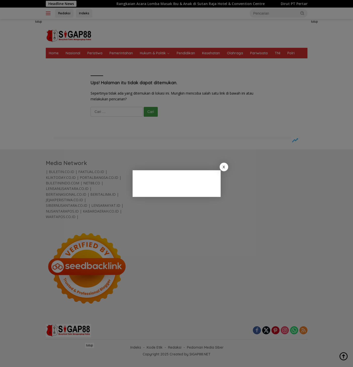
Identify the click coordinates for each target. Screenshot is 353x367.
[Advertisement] (183, 182)
